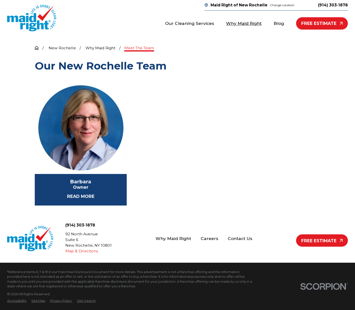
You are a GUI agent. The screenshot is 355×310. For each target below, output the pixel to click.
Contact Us (240, 238)
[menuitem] (17, 300)
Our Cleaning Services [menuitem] (189, 23)
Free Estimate (322, 23)
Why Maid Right (173, 238)
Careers (209, 238)
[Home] (31, 18)
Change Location (282, 5)
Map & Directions (81, 251)
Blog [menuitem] (279, 23)
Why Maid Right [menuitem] (244, 23)
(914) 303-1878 (333, 5)
